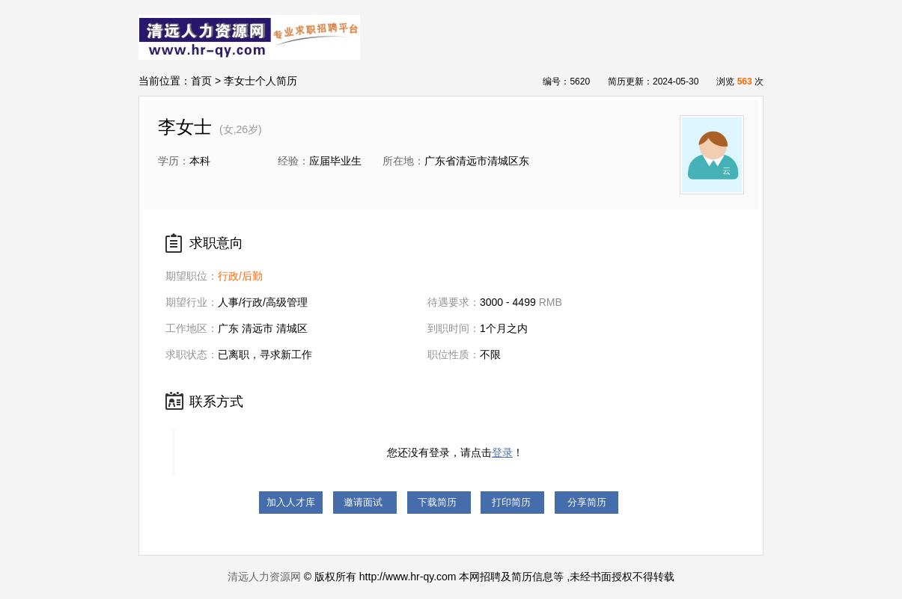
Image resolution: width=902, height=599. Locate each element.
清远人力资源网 (264, 577)
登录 (502, 452)
